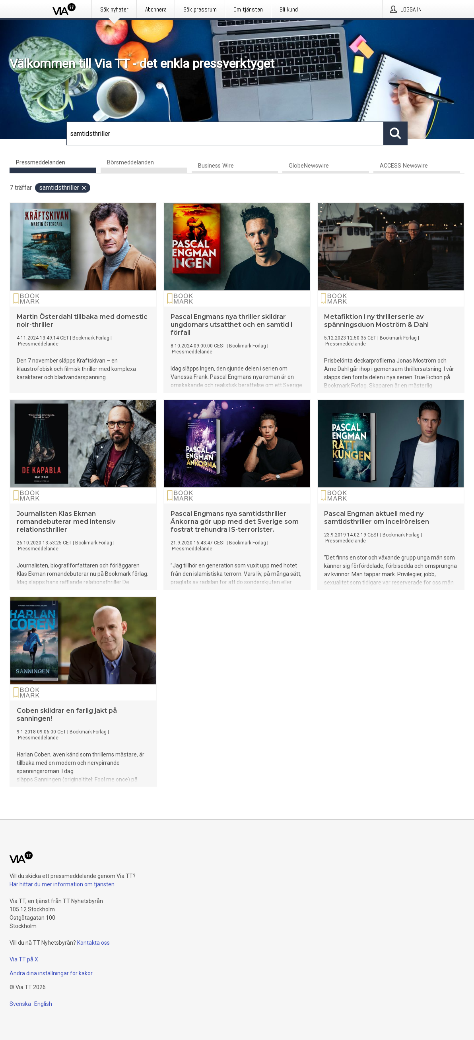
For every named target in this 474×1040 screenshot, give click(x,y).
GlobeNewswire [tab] (309, 166)
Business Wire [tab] (216, 166)
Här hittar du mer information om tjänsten (62, 884)
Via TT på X (24, 959)
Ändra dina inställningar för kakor (51, 973)
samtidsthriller (63, 188)
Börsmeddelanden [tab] (130, 162)
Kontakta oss (93, 943)
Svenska (20, 1004)
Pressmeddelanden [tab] (40, 162)
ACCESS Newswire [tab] (404, 166)
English (43, 1004)
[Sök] (225, 133)
